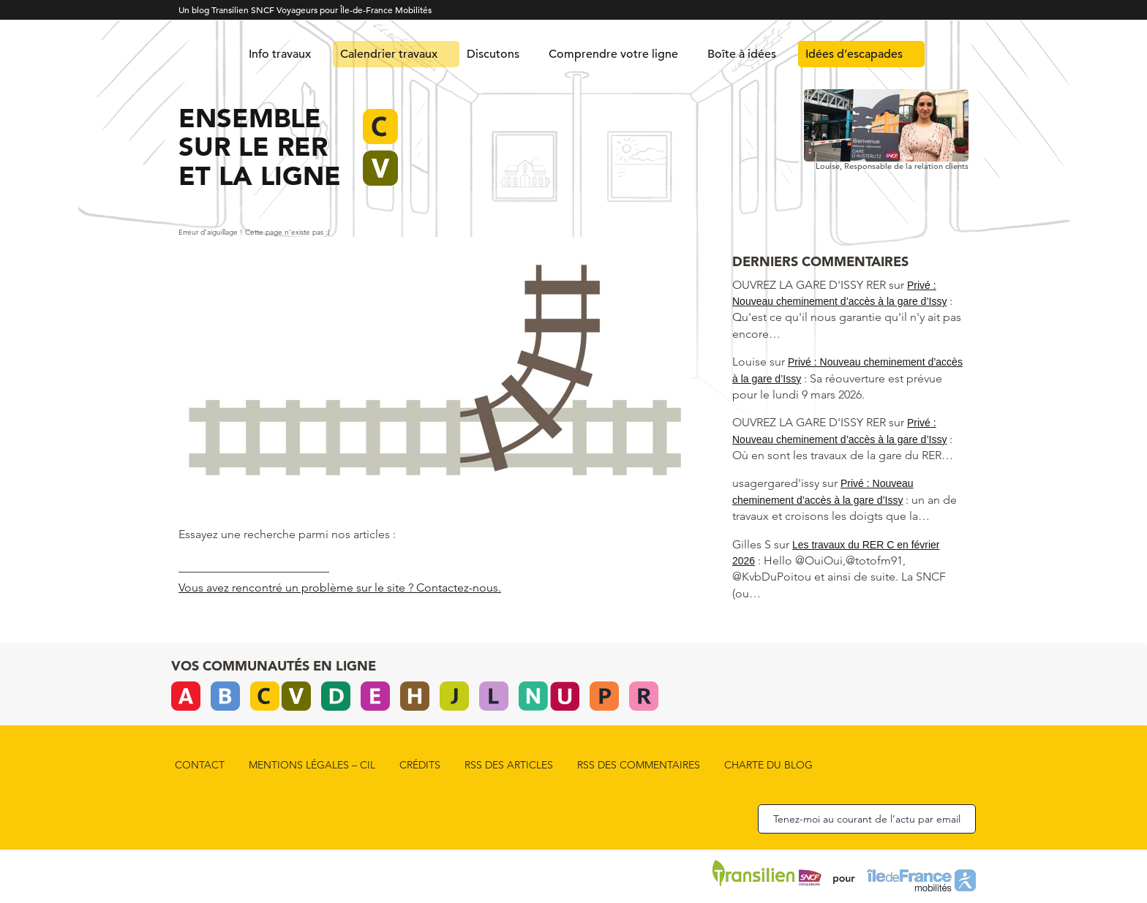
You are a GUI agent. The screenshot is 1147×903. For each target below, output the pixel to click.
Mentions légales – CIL (312, 764)
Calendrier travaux (388, 54)
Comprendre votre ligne (613, 54)
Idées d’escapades (854, 54)
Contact (200, 764)
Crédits (419, 764)
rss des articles (509, 764)
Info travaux (280, 54)
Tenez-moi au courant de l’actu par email (866, 818)
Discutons (493, 54)
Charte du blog (768, 764)
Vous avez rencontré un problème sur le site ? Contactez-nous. (339, 587)
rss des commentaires (638, 764)
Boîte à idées (741, 54)
